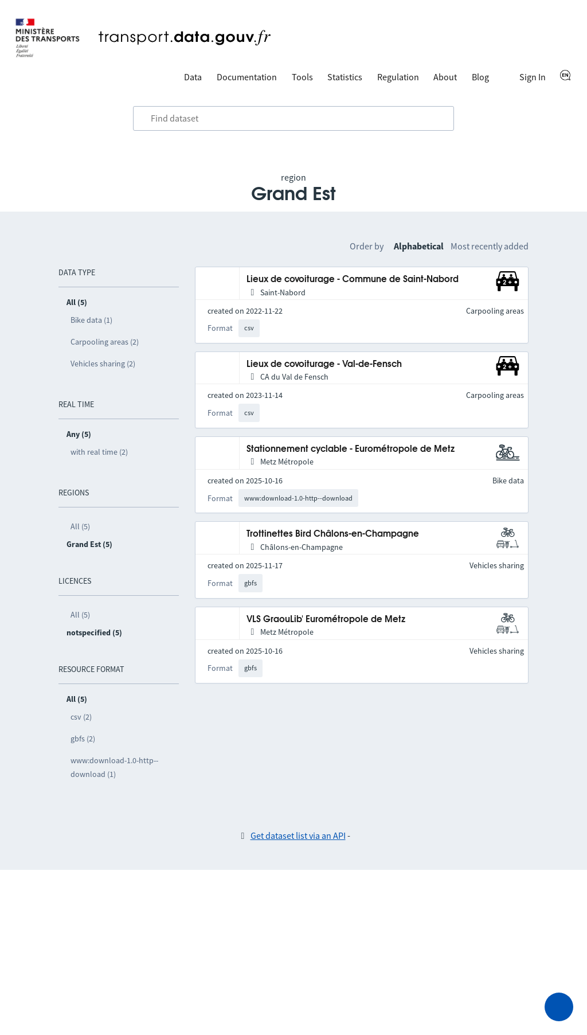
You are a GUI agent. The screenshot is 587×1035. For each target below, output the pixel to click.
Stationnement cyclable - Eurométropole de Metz (350, 449)
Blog (480, 77)
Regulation (398, 77)
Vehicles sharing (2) (103, 363)
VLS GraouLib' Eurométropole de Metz (325, 619)
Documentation (247, 77)
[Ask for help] (559, 1007)
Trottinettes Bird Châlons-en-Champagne (332, 534)
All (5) (80, 526)
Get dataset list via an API (298, 835)
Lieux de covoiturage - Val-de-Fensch (324, 364)
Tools (302, 77)
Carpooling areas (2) (105, 342)
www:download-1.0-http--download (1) (114, 767)
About (445, 77)
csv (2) (81, 717)
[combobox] (293, 118)
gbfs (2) (83, 738)
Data (193, 77)
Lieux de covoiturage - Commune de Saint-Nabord (352, 279)
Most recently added (490, 246)
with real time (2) (99, 452)
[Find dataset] (293, 118)
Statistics (344, 77)
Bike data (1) (91, 320)
